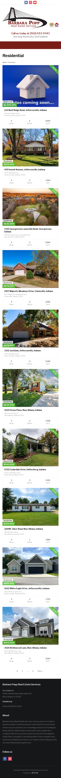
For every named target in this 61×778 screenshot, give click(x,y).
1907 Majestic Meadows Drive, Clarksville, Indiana (28, 291)
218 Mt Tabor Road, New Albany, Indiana (23, 529)
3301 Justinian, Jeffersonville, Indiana (22, 350)
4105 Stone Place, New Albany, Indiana (23, 410)
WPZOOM (35, 773)
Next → (41, 671)
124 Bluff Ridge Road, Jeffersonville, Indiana (25, 110)
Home (4, 62)
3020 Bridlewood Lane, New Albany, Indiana (25, 648)
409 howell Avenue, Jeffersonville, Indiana (24, 169)
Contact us (7, 701)
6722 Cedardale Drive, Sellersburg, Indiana (25, 469)
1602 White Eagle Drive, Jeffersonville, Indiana (26, 588)
